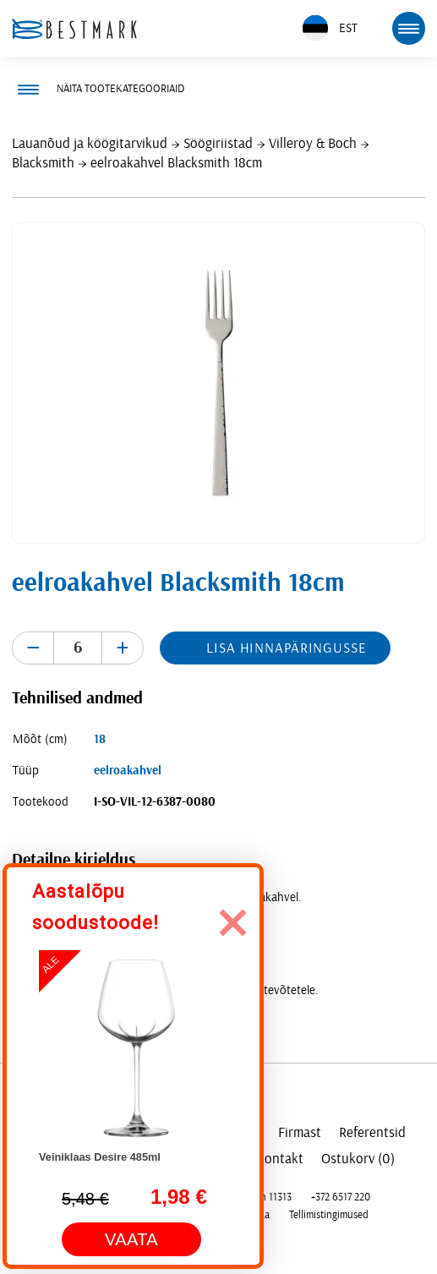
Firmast (299, 1132)
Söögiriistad (218, 143)
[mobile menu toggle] (408, 28)
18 (100, 739)
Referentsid (372, 1132)
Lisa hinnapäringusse (286, 648)
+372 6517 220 (340, 1197)
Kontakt (279, 1158)
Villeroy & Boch (313, 143)
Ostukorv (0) (358, 1158)
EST (330, 28)
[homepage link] (74, 29)
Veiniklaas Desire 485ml (100, 1157)
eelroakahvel (127, 770)
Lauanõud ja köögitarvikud (89, 143)
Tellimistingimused (329, 1215)
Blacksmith (43, 163)
